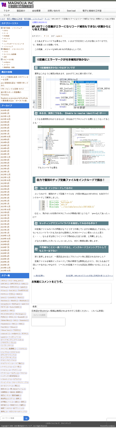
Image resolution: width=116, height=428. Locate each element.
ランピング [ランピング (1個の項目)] (5, 382)
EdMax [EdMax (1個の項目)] (25, 283)
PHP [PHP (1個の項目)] (12, 310)
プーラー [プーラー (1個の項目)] (5, 373)
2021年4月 (5, 224)
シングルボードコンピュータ (14, 44)
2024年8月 (5, 139)
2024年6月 (5, 142)
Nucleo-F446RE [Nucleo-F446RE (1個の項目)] (15, 307)
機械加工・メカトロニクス (13, 49)
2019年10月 (6, 270)
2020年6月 (5, 250)
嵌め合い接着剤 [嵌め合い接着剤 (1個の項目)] (16, 392)
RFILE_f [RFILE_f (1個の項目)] (12, 317)
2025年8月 (5, 122)
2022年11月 (5, 177)
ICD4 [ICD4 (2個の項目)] (12, 294)
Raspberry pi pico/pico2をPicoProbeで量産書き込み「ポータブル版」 (15, 99)
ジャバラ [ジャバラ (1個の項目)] (5, 352)
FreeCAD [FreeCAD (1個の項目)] (13, 290)
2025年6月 (5, 125)
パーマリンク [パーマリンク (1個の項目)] (6, 366)
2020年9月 (5, 241)
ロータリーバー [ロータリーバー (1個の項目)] (7, 385)
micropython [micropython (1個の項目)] (5, 304)
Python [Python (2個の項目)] (4, 317)
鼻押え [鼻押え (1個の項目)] (4, 411)
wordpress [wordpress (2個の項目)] (16, 334)
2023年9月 (5, 160)
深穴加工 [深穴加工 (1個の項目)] (5, 405)
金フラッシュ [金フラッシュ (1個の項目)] (18, 408)
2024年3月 (5, 151)
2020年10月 (6, 238)
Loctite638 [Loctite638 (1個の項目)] (12, 297)
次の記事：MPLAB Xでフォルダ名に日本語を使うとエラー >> (89, 276)
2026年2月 (5, 113)
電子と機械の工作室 (92, 11)
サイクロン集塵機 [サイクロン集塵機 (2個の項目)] (8, 349)
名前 (34, 306)
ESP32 (6, 30)
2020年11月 (5, 235)
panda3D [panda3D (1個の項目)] (4, 310)
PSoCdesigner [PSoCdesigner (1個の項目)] (20, 314)
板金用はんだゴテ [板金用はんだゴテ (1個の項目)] (7, 398)
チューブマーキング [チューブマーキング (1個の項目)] (8, 357)
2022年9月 (5, 183)
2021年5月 (5, 221)
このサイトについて (52, 423)
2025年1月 (5, 134)
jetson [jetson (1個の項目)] (3, 297)
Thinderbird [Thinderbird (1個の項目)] (24, 320)
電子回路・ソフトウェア (12, 28)
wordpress (7, 62)
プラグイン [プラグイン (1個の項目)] (16, 370)
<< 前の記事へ (38, 276)
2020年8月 (5, 244)
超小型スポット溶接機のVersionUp (11, 93)
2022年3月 (5, 198)
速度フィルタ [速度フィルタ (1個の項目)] (6, 408)
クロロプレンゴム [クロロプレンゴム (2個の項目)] (8, 342)
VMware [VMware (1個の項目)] (13, 327)
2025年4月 (5, 128)
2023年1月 (5, 171)
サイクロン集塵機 (10, 54)
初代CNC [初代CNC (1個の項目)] (5, 389)
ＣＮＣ (6, 52)
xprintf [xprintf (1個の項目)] (4, 337)
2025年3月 (5, 131)
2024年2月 (5, 154)
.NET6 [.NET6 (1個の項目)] (4, 280)
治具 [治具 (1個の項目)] (17, 402)
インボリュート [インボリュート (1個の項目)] (14, 337)
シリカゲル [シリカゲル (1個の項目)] (21, 348)
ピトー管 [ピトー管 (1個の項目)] (17, 366)
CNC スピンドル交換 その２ (12, 89)
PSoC (5, 41)
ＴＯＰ (7, 11)
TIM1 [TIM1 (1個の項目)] (14, 324)
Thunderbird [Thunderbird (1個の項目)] (5, 324)
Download (71, 11)
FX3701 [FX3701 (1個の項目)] (4, 294)
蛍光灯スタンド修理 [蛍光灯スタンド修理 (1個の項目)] (17, 405)
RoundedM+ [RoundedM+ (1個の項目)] (22, 317)
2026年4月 (5, 110)
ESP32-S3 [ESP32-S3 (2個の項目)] (14, 287)
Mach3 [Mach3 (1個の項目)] (21, 297)
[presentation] (48, 322)
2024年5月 (5, 145)
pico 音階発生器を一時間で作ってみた (15, 84)
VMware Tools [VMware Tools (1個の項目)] (6, 330)
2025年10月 (6, 119)
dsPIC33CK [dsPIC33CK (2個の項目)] (15, 284)
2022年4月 (5, 195)
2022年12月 (6, 174)
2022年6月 (5, 189)
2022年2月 (5, 201)
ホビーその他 (8, 59)
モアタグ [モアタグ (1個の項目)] (17, 379)
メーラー (7, 65)
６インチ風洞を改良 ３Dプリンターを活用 (15, 78)
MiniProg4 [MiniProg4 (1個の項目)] (16, 304)
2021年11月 (5, 206)
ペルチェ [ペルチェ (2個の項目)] (14, 373)
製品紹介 (21, 11)
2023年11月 (5, 157)
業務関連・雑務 (9, 67)
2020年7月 (5, 247)
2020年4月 (5, 256)
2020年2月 (5, 262)
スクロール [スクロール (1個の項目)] (14, 352)
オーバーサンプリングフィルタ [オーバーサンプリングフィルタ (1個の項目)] (12, 340)
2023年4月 (5, 168)
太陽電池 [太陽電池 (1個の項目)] (5, 392)
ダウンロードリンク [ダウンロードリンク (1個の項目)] (8, 354)
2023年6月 (5, 163)
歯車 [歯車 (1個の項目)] (18, 398)
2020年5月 (5, 253)
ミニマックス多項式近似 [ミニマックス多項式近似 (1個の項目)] (10, 376)
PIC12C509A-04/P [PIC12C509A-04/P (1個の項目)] (7, 314)
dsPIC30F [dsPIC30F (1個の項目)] (5, 283)
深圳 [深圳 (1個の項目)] (23, 402)
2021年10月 (6, 209)
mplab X (59, 36)
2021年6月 (5, 218)
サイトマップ (66, 423)
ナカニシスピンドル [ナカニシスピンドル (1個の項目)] (8, 360)
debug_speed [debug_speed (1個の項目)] (18, 280)
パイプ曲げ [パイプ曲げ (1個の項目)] (19, 363)
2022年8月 (5, 186)
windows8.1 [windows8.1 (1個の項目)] (5, 333)
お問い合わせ (54, 11)
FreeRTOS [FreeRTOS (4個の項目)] (23, 290)
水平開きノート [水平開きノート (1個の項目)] (7, 402)
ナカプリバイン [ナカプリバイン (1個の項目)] (7, 363)
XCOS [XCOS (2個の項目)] (25, 334)
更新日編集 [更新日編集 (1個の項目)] (16, 395)
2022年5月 (5, 192)
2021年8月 (5, 212)
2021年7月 (5, 215)
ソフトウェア (8, 46)
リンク (7, 15)
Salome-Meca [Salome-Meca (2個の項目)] (6, 320)
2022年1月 (5, 203)
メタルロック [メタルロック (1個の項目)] (6, 379)
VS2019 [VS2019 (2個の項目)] (16, 330)
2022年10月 (6, 180)
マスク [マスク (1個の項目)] (23, 373)
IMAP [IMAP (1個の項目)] (19, 294)
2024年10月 (6, 136)
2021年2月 (5, 230)
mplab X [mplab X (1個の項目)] (25, 304)
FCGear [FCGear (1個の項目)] (4, 290)
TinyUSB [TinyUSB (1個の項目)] (4, 327)
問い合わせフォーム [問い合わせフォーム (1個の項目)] (17, 389)
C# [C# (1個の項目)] (10, 280)
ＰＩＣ (6, 33)
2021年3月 (5, 227)
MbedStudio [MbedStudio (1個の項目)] (24, 300)
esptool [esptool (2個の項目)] (23, 287)
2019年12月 (6, 268)
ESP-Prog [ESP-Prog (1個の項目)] (5, 287)
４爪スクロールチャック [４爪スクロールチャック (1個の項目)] (18, 411)
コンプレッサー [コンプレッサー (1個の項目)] (7, 345)
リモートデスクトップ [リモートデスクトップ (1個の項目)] (20, 382)
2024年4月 (5, 148)
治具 (5, 57)
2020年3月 (5, 259)
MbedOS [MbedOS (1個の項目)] (14, 300)
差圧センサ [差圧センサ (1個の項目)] (5, 395)
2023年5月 (5, 166)
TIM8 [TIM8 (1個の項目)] (21, 324)
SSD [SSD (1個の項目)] (15, 320)
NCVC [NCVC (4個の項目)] (4, 307)
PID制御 (6, 36)
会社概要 (36, 11)
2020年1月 (5, 265)
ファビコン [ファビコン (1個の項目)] (5, 370)
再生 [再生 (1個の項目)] (17, 385)
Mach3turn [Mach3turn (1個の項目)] (5, 300)
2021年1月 (5, 233)
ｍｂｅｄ (7, 38)
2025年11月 (5, 116)
